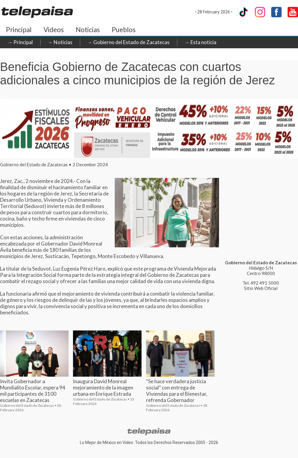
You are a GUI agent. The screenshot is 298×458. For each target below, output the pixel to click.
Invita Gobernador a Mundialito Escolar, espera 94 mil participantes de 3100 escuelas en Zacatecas (32, 390)
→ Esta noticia (200, 42)
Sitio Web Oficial (260, 288)
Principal (19, 30)
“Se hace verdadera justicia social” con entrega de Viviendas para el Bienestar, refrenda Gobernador (176, 390)
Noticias (88, 30)
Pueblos (124, 30)
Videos (54, 30)
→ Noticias (60, 42)
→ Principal (20, 42)
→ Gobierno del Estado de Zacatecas (128, 42)
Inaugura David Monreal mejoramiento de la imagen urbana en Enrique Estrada (103, 387)
